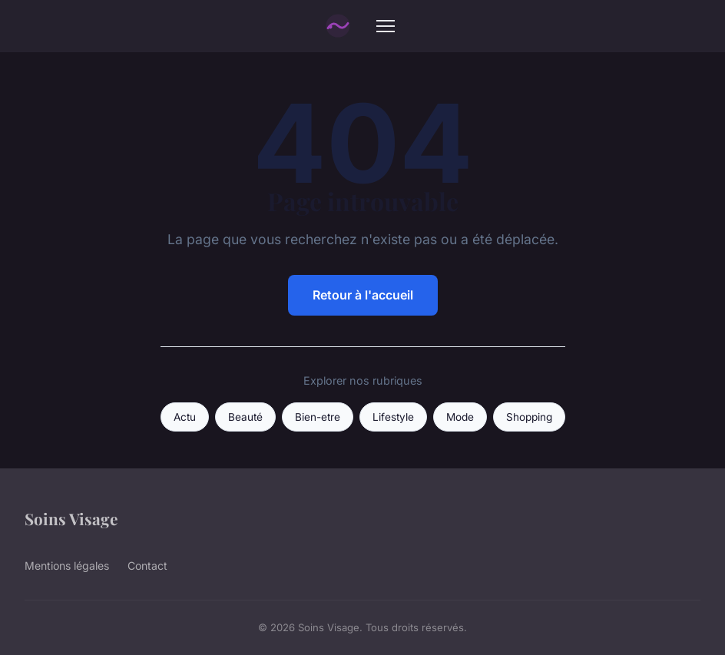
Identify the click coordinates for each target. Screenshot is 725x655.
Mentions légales (67, 565)
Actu (185, 417)
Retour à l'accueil (363, 295)
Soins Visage (71, 518)
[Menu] (385, 26)
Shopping (529, 417)
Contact (147, 565)
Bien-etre (317, 417)
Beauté (245, 417)
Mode (460, 417)
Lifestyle (393, 417)
